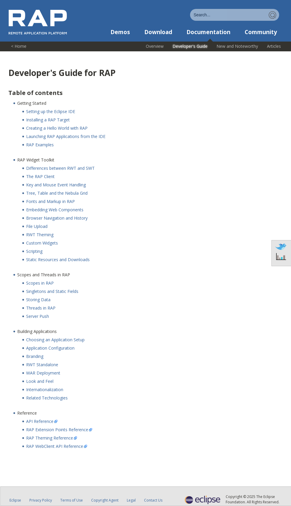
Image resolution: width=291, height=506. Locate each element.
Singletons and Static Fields (52, 291)
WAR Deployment (43, 373)
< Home (18, 46)
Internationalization (44, 389)
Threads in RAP (41, 308)
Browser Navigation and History (57, 218)
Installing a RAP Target (48, 120)
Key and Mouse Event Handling (56, 185)
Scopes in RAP (40, 283)
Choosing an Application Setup (55, 339)
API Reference (39, 421)
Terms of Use (71, 500)
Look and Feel (39, 381)
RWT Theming (39, 234)
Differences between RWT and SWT (60, 168)
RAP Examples (40, 144)
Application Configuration (50, 348)
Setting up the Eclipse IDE (50, 111)
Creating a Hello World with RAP (57, 128)
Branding (34, 356)
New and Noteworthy (237, 46)
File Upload (37, 226)
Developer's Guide (190, 46)
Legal (131, 500)
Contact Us (153, 500)
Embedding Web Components (54, 209)
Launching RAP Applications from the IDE (65, 136)
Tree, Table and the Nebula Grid (57, 193)
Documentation (208, 32)
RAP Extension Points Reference (57, 429)
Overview (155, 46)
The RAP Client (40, 176)
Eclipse (15, 500)
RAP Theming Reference (49, 438)
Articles (274, 46)
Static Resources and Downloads (58, 259)
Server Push (37, 316)
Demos (120, 32)
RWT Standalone (42, 364)
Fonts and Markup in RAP (50, 201)
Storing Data (38, 299)
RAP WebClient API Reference (54, 446)
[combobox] (234, 15)
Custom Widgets (42, 243)
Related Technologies (47, 398)
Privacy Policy (40, 500)
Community (261, 32)
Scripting (34, 251)
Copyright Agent (104, 500)
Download (158, 32)
